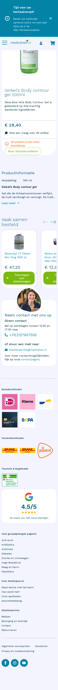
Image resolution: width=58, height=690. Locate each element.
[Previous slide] (45, 222)
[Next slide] (53, 222)
